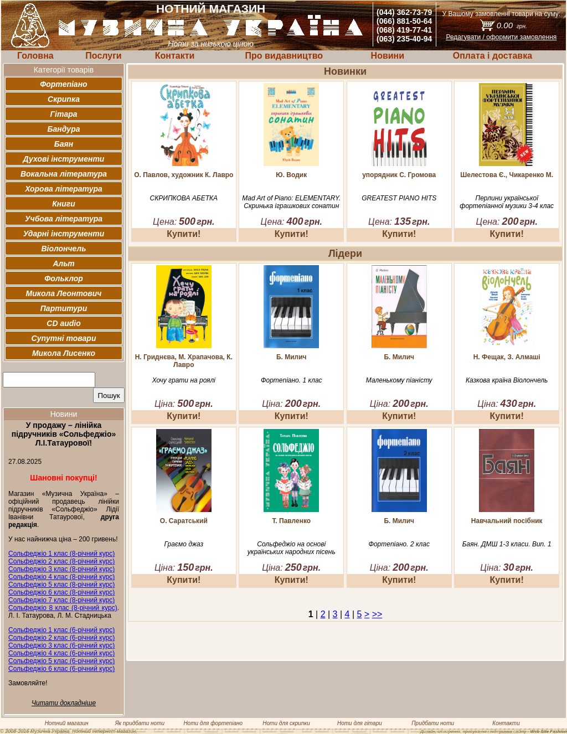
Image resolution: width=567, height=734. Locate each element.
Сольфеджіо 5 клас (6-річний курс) (61, 661)
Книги (63, 203)
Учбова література (63, 218)
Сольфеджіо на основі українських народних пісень (292, 548)
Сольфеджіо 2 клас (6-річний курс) (61, 638)
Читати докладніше (64, 703)
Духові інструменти (64, 158)
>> (377, 614)
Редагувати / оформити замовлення (501, 37)
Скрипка (64, 99)
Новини (388, 55)
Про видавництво (284, 55)
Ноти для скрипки (286, 723)
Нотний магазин (67, 723)
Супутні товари (64, 338)
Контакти (175, 55)
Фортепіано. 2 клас (399, 544)
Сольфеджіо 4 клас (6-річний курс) (61, 653)
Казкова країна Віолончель (507, 380)
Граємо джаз (183, 544)
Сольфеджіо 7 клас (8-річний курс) (61, 600)
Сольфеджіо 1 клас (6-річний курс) (61, 630)
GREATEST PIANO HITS (399, 198)
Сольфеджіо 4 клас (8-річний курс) (61, 577)
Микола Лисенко (63, 353)
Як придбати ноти (139, 723)
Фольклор (63, 278)
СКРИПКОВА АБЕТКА (184, 198)
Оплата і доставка (492, 55)
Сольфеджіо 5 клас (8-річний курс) (61, 584)
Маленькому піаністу (399, 380)
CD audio (63, 323)
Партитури (63, 308)
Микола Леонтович (64, 293)
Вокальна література (63, 173)
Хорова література (63, 188)
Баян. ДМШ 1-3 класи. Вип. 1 (506, 544)
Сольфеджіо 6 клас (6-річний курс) (61, 669)
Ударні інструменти (64, 233)
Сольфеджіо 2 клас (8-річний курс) (61, 561)
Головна (35, 55)
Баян (63, 143)
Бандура (64, 129)
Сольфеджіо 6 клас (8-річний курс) (61, 592)
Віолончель (63, 248)
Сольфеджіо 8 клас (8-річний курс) (62, 608)
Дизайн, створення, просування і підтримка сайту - (493, 731)
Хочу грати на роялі (183, 380)
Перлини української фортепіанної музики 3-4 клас (507, 202)
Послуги (103, 55)
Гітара (63, 114)
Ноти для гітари (359, 723)
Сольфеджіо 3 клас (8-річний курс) (61, 569)
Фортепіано (63, 84)
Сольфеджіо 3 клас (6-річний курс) (61, 645)
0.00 (512, 25)
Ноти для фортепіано (213, 723)
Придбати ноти (432, 723)
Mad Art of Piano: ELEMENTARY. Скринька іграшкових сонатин (291, 202)
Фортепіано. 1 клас (291, 380)
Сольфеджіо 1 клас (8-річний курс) (61, 553)
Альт (63, 263)
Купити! (183, 234)
